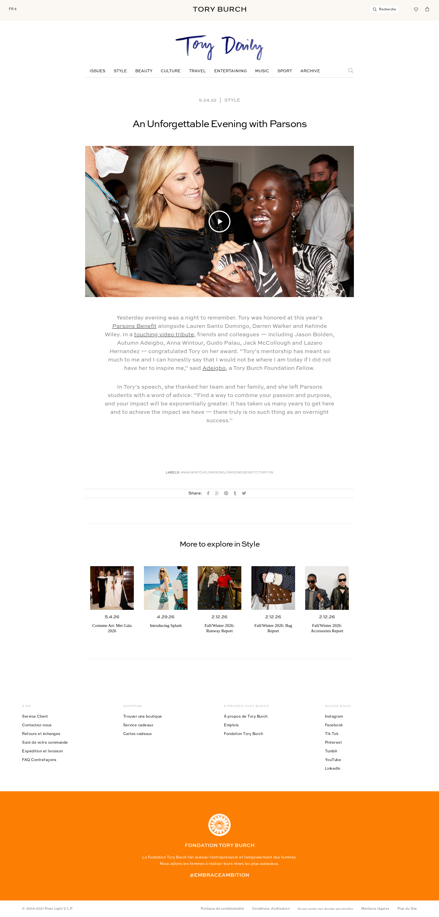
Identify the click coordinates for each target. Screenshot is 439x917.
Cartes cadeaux (137, 733)
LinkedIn (332, 768)
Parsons (216, 472)
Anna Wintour (194, 472)
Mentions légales (375, 909)
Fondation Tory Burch (243, 733)
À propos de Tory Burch (245, 716)
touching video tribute (164, 335)
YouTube (333, 759)
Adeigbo (214, 368)
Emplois (231, 725)
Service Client (35, 716)
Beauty (143, 71)
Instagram (334, 716)
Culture (171, 71)
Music (262, 71)
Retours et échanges (41, 733)
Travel (197, 71)
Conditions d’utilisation (270, 909)
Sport (284, 71)
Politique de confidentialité (222, 909)
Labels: (173, 472)
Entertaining (230, 71)
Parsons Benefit (134, 326)
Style (120, 71)
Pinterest (333, 742)
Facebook (334, 725)
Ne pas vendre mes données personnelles (325, 908)
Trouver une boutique (142, 716)
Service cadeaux (138, 725)
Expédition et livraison (42, 751)
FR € (13, 9)
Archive (310, 71)
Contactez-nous (37, 725)
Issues (97, 71)
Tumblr (331, 751)
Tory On (266, 472)
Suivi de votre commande (45, 742)
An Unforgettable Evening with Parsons (219, 124)
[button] (219, 221)
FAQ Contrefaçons (39, 759)
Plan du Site (407, 909)
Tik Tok (332, 733)
